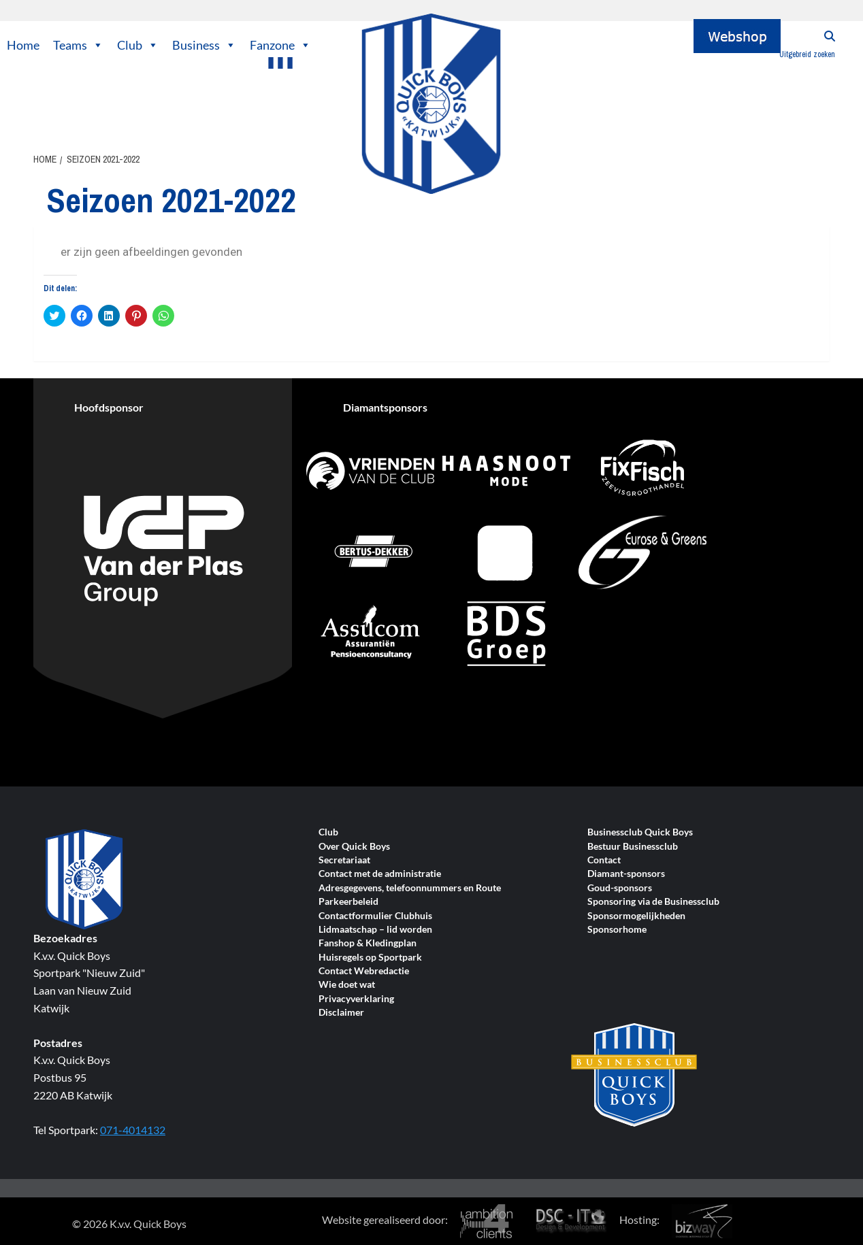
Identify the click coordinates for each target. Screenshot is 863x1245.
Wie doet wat (347, 985)
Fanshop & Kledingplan (368, 943)
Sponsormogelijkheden (636, 916)
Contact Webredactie (364, 971)
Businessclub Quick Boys (640, 832)
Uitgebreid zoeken (807, 54)
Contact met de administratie (380, 874)
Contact (604, 860)
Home (23, 44)
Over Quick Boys (354, 847)
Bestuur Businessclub (632, 847)
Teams (78, 45)
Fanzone (280, 45)
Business (204, 45)
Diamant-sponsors (626, 874)
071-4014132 (132, 1129)
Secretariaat (344, 860)
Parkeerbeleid (348, 902)
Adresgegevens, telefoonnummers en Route (410, 888)
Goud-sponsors (619, 888)
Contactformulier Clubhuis (375, 916)
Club (138, 45)
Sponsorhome (617, 930)
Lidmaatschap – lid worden (375, 930)
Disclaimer (341, 1013)
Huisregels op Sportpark (370, 957)
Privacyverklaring (356, 999)
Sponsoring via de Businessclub (653, 902)
